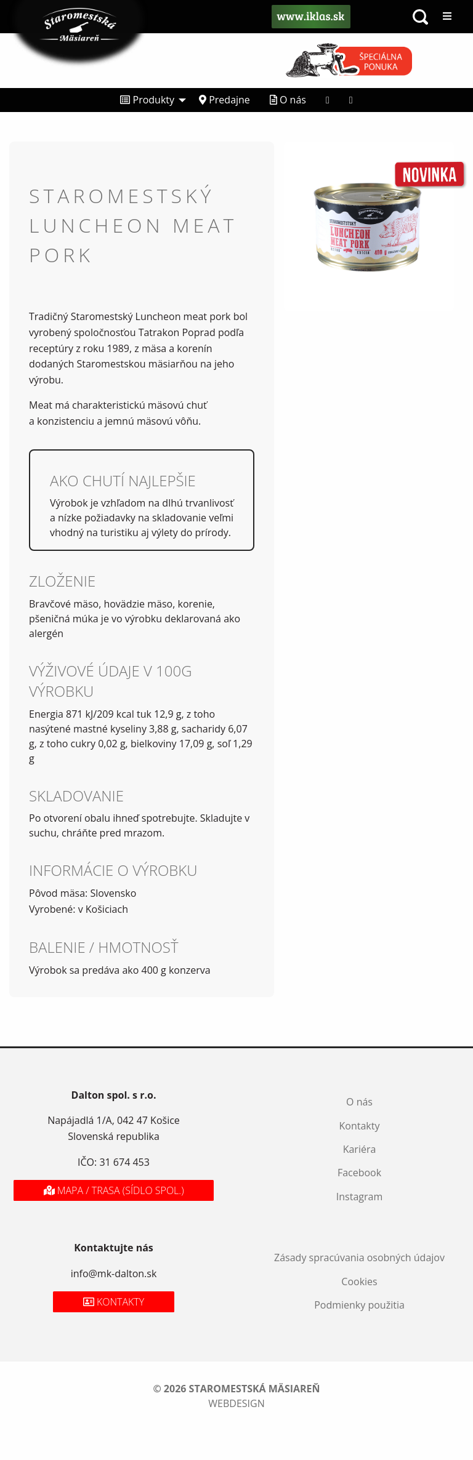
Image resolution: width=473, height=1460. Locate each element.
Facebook (359, 1172)
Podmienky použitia (359, 1305)
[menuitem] (149, 100)
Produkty (147, 99)
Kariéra (359, 1149)
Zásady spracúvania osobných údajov (359, 1257)
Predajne (224, 99)
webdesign (236, 1403)
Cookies (359, 1281)
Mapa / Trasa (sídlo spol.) (114, 1190)
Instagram (359, 1196)
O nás (288, 99)
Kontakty (359, 1126)
